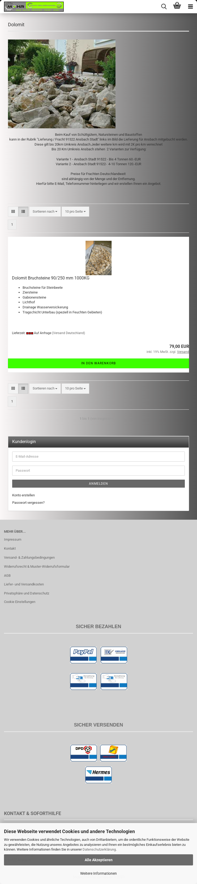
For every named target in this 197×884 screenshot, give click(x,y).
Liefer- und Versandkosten (24, 584)
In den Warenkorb (98, 363)
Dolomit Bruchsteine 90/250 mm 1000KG (50, 278)
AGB (7, 575)
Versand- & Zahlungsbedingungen (29, 557)
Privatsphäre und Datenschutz (26, 593)
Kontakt (10, 548)
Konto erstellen (23, 495)
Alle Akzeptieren (99, 860)
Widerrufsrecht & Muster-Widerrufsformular (37, 566)
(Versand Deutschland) (68, 333)
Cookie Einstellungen (19, 602)
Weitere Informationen (98, 873)
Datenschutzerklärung (99, 849)
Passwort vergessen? (28, 503)
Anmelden (98, 483)
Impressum (12, 539)
